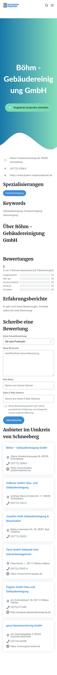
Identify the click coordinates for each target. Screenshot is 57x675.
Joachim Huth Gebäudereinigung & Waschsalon (27, 518)
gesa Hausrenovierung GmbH (24, 625)
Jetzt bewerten (13, 420)
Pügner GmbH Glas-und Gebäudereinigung (20, 589)
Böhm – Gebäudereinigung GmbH (26, 447)
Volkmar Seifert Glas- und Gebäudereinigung (22, 485)
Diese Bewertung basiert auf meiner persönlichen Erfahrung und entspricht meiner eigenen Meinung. (28, 409)
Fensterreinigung (14, 193)
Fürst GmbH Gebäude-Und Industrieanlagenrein (22, 552)
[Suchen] (46, 5)
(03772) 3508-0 (18, 168)
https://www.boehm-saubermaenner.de (31, 175)
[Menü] (52, 5)
